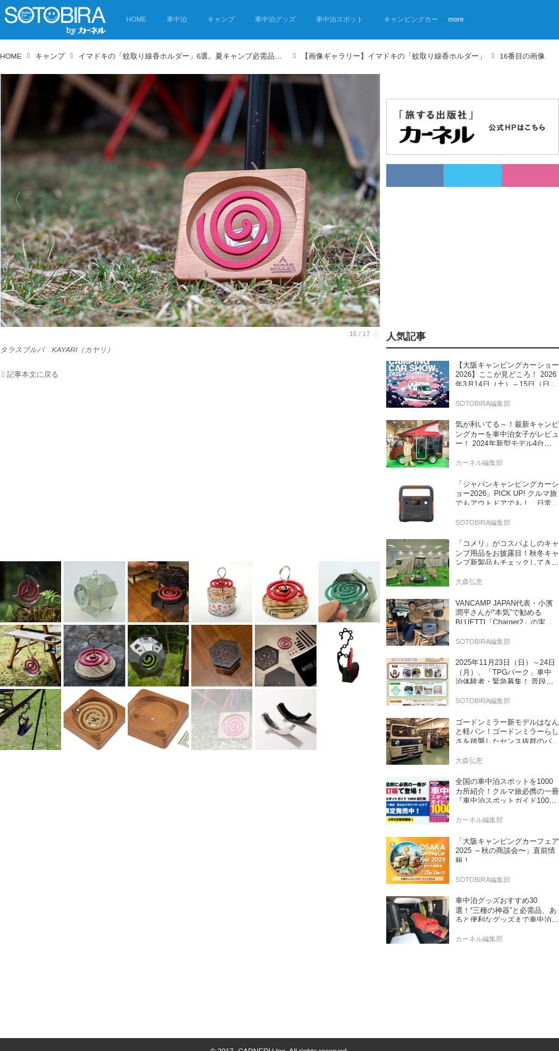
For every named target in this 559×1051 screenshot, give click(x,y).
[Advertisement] (182, 473)
